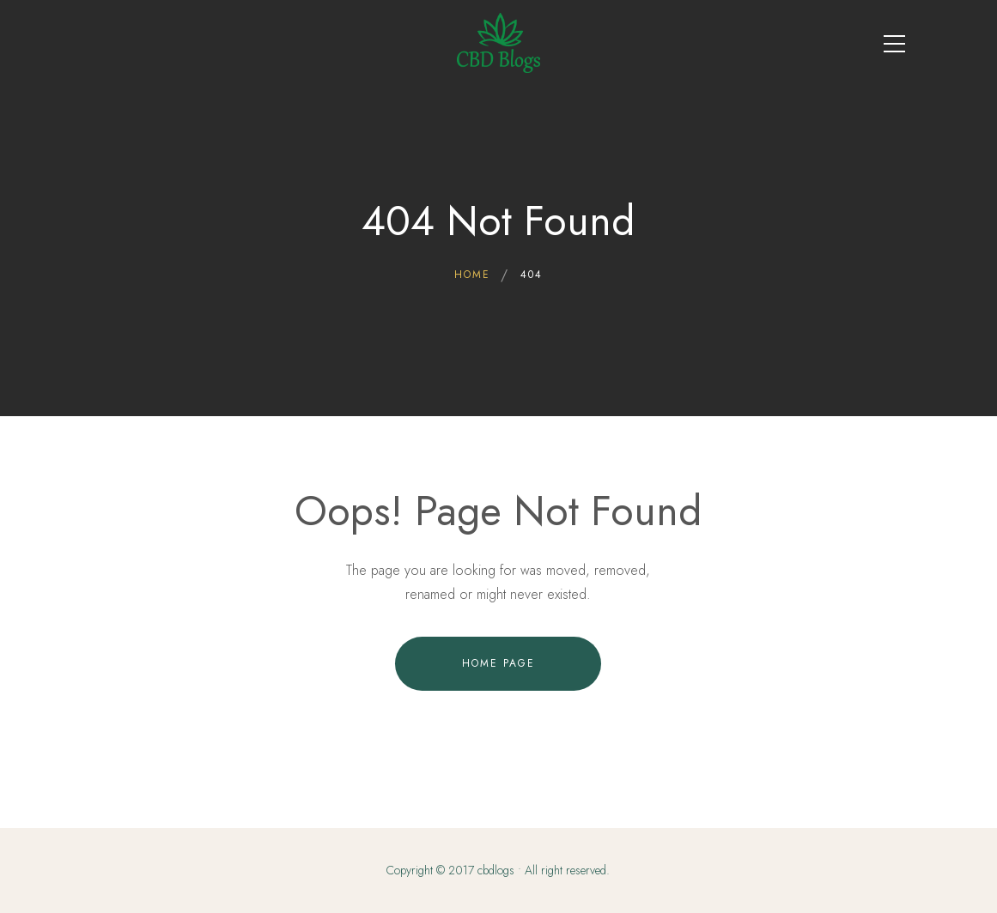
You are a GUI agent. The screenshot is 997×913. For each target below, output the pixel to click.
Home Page (498, 663)
